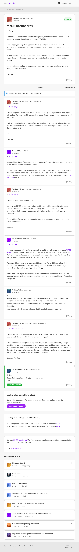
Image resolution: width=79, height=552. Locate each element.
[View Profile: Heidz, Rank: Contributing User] (9, 505)
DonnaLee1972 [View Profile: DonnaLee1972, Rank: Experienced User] (28, 516)
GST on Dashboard (19, 483)
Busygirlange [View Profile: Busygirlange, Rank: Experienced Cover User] (26, 466)
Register (65, 3)
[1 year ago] (15, 496)
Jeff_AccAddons (16, 329)
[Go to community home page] (11, 3)
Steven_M (14, 107)
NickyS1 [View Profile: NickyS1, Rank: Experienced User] (24, 496)
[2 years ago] (16, 476)
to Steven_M (37, 101)
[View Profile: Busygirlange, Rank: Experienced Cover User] (9, 465)
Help (31, 546)
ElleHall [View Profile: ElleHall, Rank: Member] (24, 486)
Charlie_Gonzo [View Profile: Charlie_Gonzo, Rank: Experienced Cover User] (26, 536)
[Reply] (69, 80)
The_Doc (13, 156)
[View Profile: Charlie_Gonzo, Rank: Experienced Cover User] (9, 535)
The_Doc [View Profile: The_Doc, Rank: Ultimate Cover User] (16, 18)
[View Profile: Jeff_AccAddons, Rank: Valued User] (9, 291)
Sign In (71, 3)
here (58, 424)
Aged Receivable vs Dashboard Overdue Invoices (31, 513)
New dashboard (18, 463)
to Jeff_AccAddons (39, 323)
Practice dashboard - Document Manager (28, 503)
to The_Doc (32, 239)
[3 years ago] (16, 466)
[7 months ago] (16, 516)
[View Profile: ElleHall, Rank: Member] (9, 485)
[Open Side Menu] (5, 3)
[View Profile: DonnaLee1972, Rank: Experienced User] (9, 515)
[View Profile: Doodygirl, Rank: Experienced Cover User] (9, 525)
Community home (16, 406)
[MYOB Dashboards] (26, 104)
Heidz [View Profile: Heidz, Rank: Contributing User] (23, 506)
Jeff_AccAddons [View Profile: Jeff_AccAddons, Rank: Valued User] (17, 290)
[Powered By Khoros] (70, 547)
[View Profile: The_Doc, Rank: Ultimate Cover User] (9, 19)
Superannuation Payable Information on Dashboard (32, 534)
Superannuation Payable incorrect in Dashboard (31, 493)
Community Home (10, 546)
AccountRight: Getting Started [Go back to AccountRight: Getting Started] (14, 9)
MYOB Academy (19, 440)
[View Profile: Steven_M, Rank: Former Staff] (9, 152)
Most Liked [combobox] (70, 88)
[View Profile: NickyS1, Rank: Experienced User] (9, 495)
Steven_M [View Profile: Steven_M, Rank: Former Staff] (15, 151)
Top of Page (23, 546)
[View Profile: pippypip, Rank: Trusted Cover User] (9, 475)
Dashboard (16, 473)
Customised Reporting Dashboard (25, 524)
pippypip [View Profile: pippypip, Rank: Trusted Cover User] (25, 476)
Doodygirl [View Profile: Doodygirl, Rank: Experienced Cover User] (25, 526)
